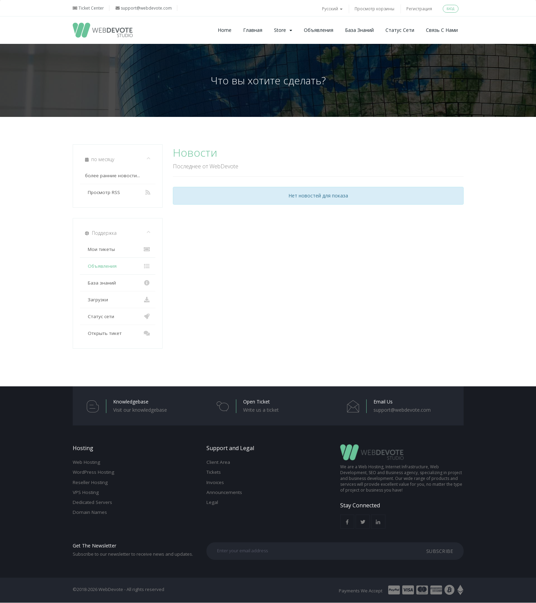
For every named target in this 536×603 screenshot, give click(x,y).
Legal (212, 502)
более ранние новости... (112, 175)
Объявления (318, 30)
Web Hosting (86, 462)
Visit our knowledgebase (140, 410)
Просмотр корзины (374, 9)
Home (224, 30)
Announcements (224, 492)
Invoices (215, 482)
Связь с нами (442, 30)
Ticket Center (88, 8)
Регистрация (419, 9)
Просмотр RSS (118, 192)
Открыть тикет (118, 333)
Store (283, 30)
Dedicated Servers (92, 502)
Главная (252, 30)
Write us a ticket (261, 410)
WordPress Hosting (93, 472)
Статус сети (399, 30)
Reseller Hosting (90, 482)
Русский (332, 9)
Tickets (213, 472)
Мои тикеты (118, 249)
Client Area (218, 462)
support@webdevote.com (144, 8)
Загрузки (118, 300)
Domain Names (90, 512)
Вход (450, 9)
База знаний (359, 30)
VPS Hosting (86, 492)
